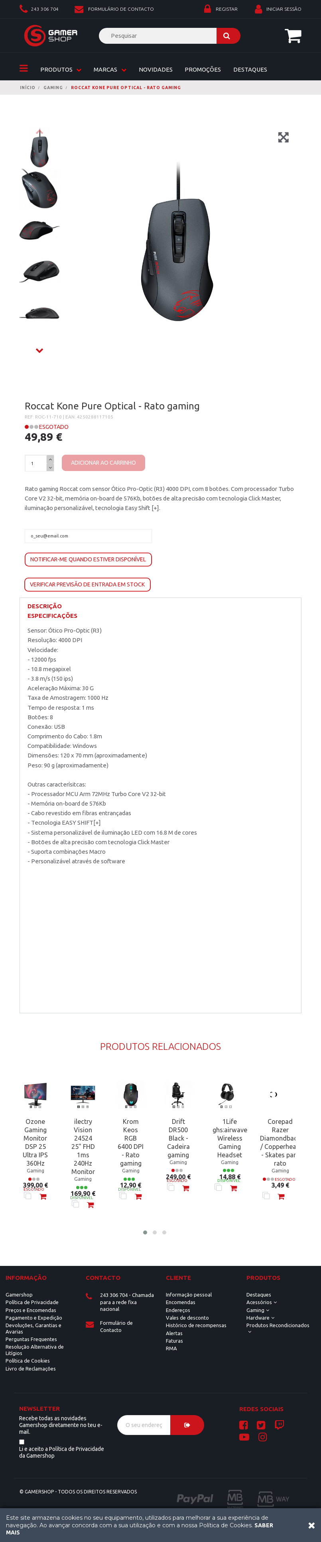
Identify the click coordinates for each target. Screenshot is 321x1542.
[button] (145, 1232)
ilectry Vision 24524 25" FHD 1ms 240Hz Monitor (83, 1146)
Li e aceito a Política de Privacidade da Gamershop (61, 1452)
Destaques (250, 69)
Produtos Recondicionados (277, 1325)
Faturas (174, 1340)
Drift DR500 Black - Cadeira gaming (178, 1138)
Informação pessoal (189, 1294)
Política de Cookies (28, 1360)
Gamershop (19, 1294)
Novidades (156, 69)
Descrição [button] (45, 606)
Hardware (258, 1317)
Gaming (255, 1310)
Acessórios (259, 1302)
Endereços (178, 1310)
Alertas (174, 1333)
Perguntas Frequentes (31, 1339)
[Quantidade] (36, 463)
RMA (171, 1348)
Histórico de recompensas (196, 1325)
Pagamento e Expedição (34, 1317)
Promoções (203, 69)
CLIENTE (178, 1277)
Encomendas (180, 1302)
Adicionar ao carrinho (103, 462)
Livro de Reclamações (31, 1368)
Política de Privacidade (32, 1302)
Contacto (103, 1277)
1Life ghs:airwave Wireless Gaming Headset (230, 1138)
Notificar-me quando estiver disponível (88, 559)
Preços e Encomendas (31, 1310)
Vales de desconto (187, 1317)
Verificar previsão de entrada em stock (87, 584)
